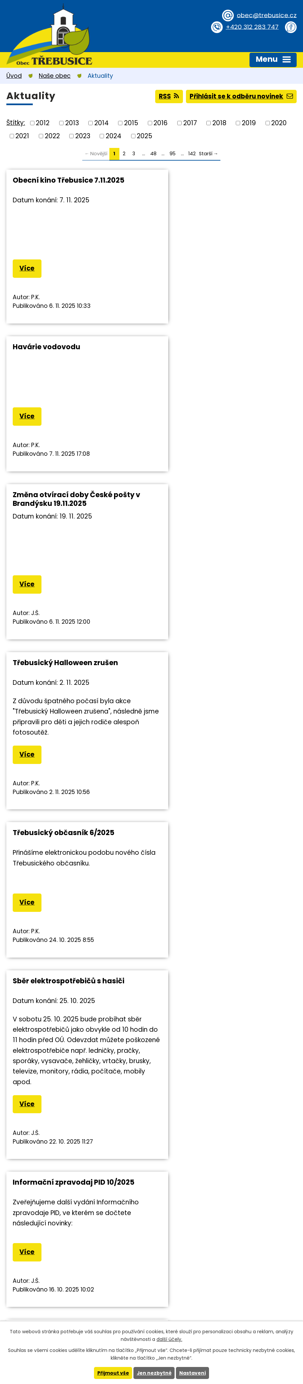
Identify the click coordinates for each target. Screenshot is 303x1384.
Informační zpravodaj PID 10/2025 (73, 729)
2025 (144, 135)
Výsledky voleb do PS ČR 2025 (66, 925)
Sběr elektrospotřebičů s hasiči (217, 517)
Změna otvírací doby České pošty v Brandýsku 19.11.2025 (76, 351)
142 (192, 153)
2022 (52, 135)
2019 (249, 123)
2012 (42, 123)
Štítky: (15, 122)
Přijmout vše (113, 1373)
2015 (131, 123)
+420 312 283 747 (251, 26)
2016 (161, 123)
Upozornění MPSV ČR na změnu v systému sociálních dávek (219, 734)
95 (173, 153)
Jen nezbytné (154, 1373)
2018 (219, 123)
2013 (72, 123)
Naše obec (55, 75)
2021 (22, 135)
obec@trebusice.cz (266, 14)
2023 (82, 135)
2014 (101, 123)
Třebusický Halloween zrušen (213, 347)
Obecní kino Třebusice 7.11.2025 (68, 180)
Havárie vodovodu (194, 180)
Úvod (14, 75)
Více (27, 268)
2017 (190, 123)
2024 (113, 135)
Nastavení (192, 1373)
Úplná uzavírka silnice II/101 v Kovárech (213, 929)
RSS (168, 96)
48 (153, 153)
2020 (279, 123)
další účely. (169, 1339)
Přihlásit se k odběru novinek (241, 96)
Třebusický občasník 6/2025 (63, 517)
